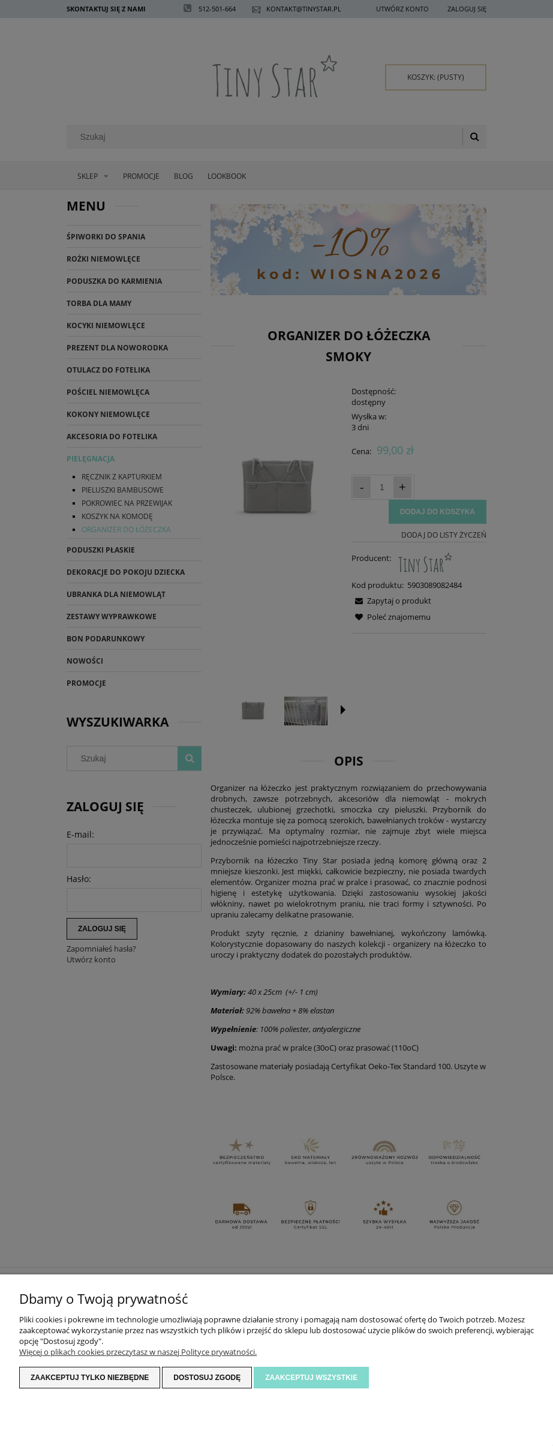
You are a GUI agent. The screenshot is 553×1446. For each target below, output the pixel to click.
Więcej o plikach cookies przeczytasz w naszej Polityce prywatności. (138, 1351)
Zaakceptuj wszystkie (311, 1377)
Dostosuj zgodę (207, 1377)
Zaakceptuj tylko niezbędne (90, 1377)
